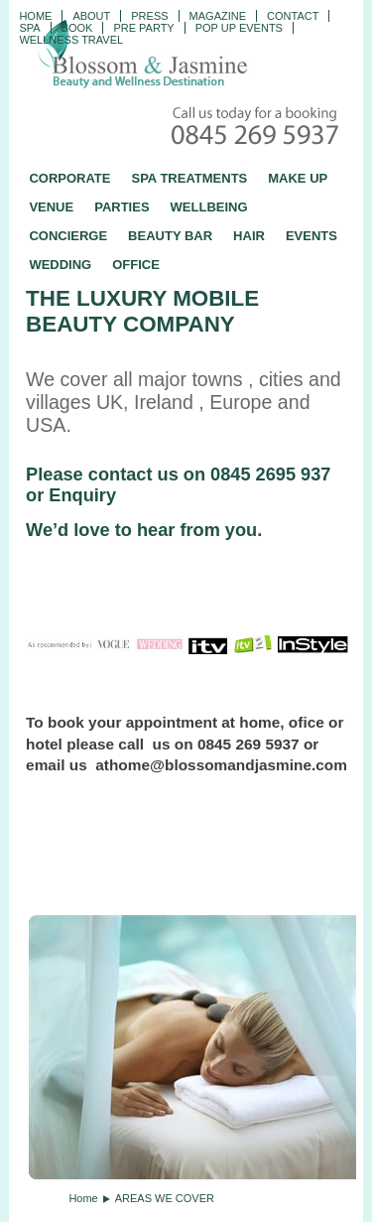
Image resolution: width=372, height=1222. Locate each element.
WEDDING (60, 264)
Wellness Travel (71, 40)
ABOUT (91, 16)
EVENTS (311, 235)
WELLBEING (209, 207)
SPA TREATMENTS (189, 178)
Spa (29, 28)
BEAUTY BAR (170, 235)
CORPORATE (69, 178)
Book (77, 28)
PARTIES (121, 207)
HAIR (249, 235)
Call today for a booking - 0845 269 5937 (257, 127)
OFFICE (136, 264)
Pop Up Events (239, 28)
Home (35, 16)
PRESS (149, 16)
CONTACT (292, 16)
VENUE (51, 207)
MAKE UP (297, 178)
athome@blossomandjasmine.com (221, 764)
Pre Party (143, 28)
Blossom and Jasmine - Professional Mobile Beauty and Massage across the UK (186, 55)
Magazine (217, 16)
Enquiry (82, 495)
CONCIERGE (68, 235)
